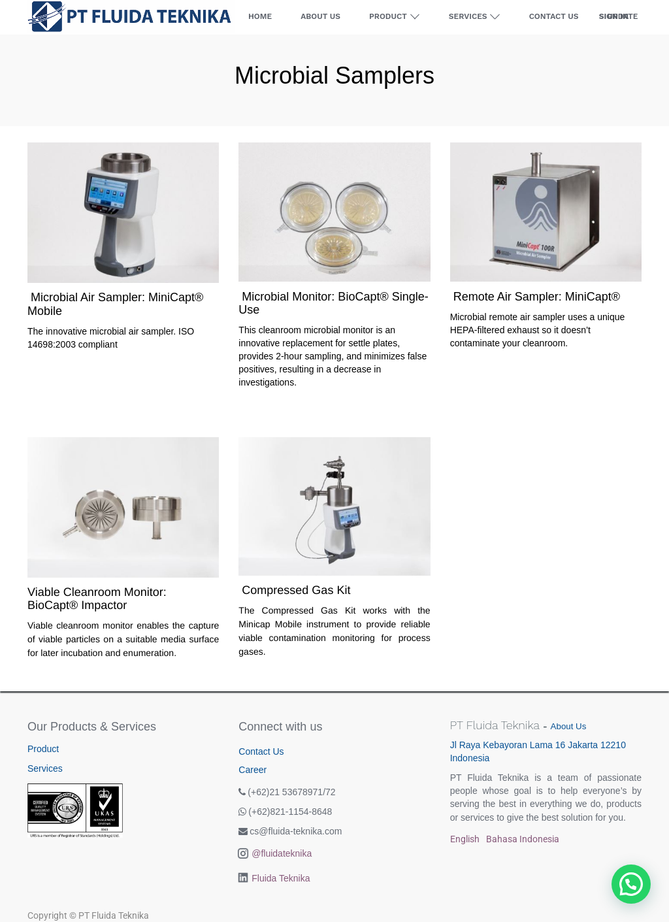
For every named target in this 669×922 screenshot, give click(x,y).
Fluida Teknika (281, 878)
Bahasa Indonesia (522, 839)
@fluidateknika (282, 853)
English (465, 839)
